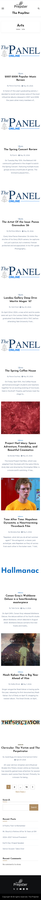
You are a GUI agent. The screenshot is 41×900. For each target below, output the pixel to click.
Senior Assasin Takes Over (13, 849)
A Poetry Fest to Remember (14, 826)
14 (26, 787)
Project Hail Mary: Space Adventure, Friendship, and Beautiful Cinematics (20, 446)
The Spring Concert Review (20, 149)
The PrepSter (20, 13)
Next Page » (21, 792)
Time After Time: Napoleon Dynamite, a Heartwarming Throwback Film (20, 523)
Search (6, 800)
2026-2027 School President (15, 837)
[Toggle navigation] (3, 8)
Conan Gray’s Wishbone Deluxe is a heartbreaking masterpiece (20, 599)
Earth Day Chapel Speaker (13, 843)
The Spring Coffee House (20, 371)
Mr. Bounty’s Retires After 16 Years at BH (19, 831)
